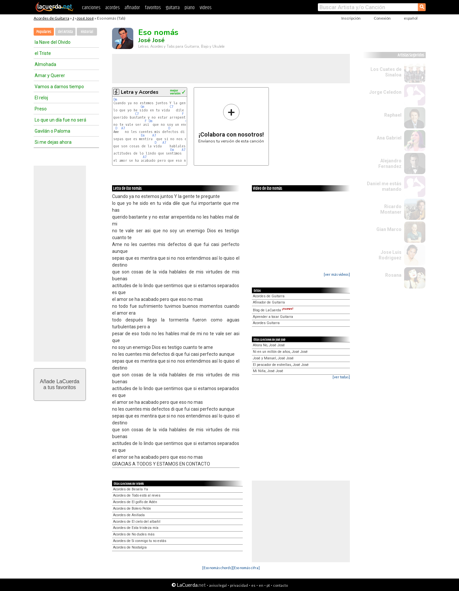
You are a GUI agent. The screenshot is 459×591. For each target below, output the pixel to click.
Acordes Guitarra (266, 323)
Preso (41, 108)
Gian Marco (389, 229)
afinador (132, 8)
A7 (123, 128)
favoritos (153, 8)
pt (268, 585)
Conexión (382, 18)
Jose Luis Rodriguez (390, 255)
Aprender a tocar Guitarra (273, 317)
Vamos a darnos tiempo (59, 86)
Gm (142, 107)
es (253, 585)
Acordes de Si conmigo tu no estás (139, 541)
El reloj (41, 97)
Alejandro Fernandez (390, 163)
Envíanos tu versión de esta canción (231, 123)
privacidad (239, 585)
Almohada (45, 64)
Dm (115, 99)
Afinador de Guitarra (269, 302)
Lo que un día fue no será (60, 120)
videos (205, 8)
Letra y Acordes (139, 92)
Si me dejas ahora (53, 142)
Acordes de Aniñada (129, 515)
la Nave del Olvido (53, 42)
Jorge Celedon (385, 92)
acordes (112, 8)
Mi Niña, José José (268, 371)
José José (85, 18)
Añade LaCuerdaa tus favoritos (59, 384)
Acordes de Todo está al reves (136, 495)
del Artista (65, 32)
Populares (43, 32)
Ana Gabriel (389, 137)
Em (142, 135)
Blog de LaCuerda (273, 310)
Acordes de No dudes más (134, 534)
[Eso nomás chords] (217, 568)
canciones (91, 8)
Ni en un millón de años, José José (280, 352)
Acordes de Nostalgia (130, 547)
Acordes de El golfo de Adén (135, 502)
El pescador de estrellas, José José (281, 365)
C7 (171, 107)
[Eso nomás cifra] (246, 568)
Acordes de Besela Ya (130, 489)
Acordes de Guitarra (51, 18)
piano (190, 8)
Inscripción (351, 18)
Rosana (393, 275)
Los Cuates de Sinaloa (386, 72)
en (261, 585)
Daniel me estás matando (384, 186)
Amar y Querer (50, 75)
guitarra (173, 8)
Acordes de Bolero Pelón (132, 508)
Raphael (393, 115)
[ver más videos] (337, 274)
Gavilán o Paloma (52, 131)
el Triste (43, 53)
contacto (280, 585)
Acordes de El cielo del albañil (136, 521)
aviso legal (218, 585)
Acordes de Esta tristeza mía (135, 528)
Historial (87, 32)
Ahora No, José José (269, 345)
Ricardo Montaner (391, 209)
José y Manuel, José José (273, 358)
